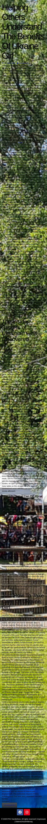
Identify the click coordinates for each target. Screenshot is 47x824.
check (20, 143)
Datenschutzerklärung (23, 822)
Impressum (41, 819)
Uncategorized (9, 805)
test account (23, 63)
